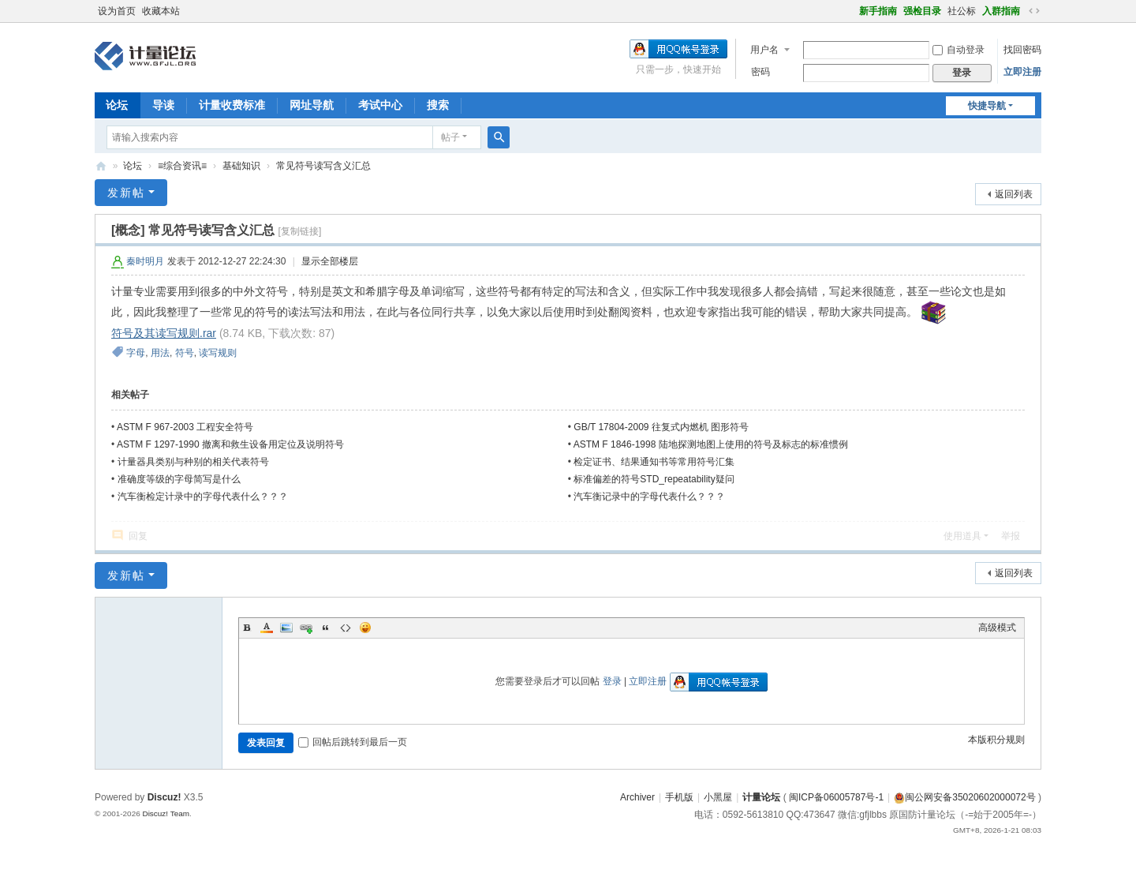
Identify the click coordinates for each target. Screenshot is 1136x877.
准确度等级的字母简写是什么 (179, 479)
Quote (326, 627)
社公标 (961, 11)
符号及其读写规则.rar (163, 333)
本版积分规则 (996, 739)
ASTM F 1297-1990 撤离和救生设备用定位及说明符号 (230, 444)
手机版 (679, 797)
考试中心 (380, 105)
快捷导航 (987, 105)
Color (267, 627)
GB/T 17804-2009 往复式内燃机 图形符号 (661, 427)
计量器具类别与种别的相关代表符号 (193, 461)
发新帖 (126, 192)
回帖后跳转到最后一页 (352, 742)
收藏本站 (161, 11)
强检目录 (922, 11)
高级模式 (997, 627)
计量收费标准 (232, 105)
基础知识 (241, 165)
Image (286, 627)
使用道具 (962, 536)
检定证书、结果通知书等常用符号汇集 (654, 461)
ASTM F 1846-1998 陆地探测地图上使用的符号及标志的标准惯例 (711, 444)
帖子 (450, 137)
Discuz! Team (165, 813)
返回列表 (1014, 194)
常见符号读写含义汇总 (323, 165)
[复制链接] (300, 231)
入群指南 (1001, 11)
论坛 (117, 105)
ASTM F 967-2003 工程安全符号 (185, 427)
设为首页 (117, 11)
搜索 (438, 105)
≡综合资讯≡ (182, 165)
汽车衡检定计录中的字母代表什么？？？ (203, 496)
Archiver (637, 797)
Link (306, 627)
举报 (1010, 536)
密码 (760, 71)
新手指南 (878, 11)
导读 (163, 105)
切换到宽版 (1034, 11)
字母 (135, 352)
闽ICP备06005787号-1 (836, 797)
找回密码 (1022, 49)
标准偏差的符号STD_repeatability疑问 (654, 479)
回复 (138, 536)
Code (345, 627)
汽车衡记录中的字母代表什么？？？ (649, 496)
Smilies (365, 627)
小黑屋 (718, 797)
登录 (612, 681)
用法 (160, 352)
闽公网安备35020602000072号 (964, 797)
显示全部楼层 (329, 261)
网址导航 (312, 105)
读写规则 (218, 352)
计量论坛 (101, 166)
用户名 (764, 49)
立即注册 (1022, 71)
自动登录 (958, 49)
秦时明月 (145, 261)
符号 (184, 352)
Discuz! (164, 797)
